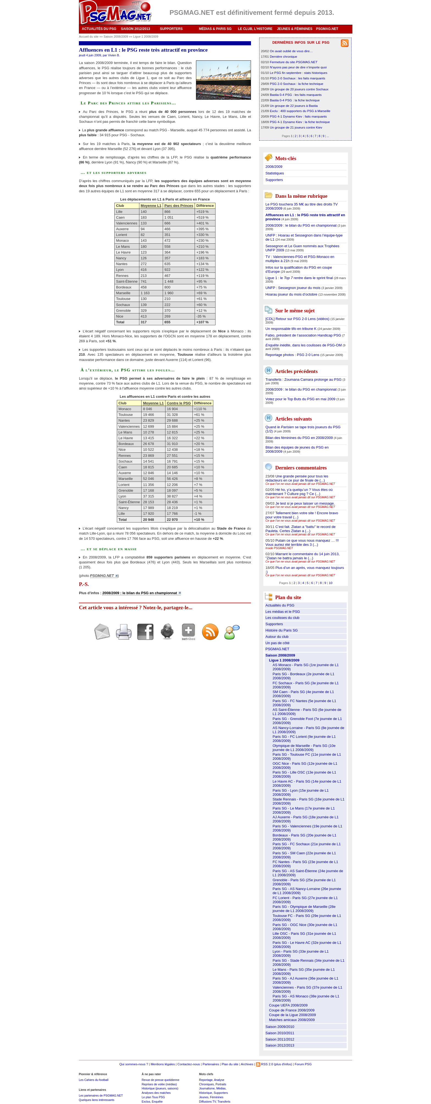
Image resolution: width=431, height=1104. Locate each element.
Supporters (274, 180)
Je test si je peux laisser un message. (305, 503)
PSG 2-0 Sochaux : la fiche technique (296, 83)
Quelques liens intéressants (96, 1100)
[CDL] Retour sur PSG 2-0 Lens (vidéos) (298, 319)
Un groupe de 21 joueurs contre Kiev (296, 127)
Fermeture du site (293, 62)
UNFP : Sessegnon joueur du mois (294, 288)
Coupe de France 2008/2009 (292, 1010)
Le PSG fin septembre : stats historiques (298, 72)
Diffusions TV (207, 1101)
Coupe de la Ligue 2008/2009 (292, 1015)
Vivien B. (114, 55)
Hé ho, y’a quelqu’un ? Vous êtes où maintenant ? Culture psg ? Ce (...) (299, 492)
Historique (205, 1092)
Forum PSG (303, 1064)
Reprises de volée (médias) (159, 1084)
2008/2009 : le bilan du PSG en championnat (302, 225)
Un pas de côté (277, 643)
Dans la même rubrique (301, 196)
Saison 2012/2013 (280, 1045)
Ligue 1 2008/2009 (145, 36)
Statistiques (275, 173)
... (328, 136)
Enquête (157, 1101)
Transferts (223, 1101)
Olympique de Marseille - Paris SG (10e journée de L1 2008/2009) (304, 748)
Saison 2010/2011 (280, 1033)
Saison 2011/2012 (280, 1039)
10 (330, 583)
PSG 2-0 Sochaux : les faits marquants (297, 78)
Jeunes (203, 1097)
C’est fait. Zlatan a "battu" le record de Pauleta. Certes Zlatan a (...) (301, 529)
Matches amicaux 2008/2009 (292, 1020)
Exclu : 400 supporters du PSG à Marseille (300, 111)
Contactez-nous (189, 1064)
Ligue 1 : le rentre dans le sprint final (300, 278)
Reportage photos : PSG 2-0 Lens (293, 355)
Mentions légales (163, 1064)
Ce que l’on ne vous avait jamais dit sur (300, 483)
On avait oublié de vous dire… (291, 51)
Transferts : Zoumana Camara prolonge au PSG (304, 379)
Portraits (221, 1084)
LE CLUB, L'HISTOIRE (255, 29)
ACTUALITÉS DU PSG (99, 29)
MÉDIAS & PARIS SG (215, 29)
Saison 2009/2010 (280, 1027)
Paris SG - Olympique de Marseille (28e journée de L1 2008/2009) (304, 909)
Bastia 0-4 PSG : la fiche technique (295, 100)
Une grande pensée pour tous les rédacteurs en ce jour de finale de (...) (297, 478)
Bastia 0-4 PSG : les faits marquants (296, 94)
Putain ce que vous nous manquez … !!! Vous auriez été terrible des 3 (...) (302, 542)
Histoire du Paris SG (282, 630)
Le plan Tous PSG (153, 1097)
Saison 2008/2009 (116, 36)
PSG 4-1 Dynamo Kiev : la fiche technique (300, 122)
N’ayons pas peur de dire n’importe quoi (298, 67)
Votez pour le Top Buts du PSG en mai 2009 (301, 399)
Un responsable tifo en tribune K (291, 329)
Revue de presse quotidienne (160, 1079)
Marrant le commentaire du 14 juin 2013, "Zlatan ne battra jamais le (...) (303, 556)
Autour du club (277, 637)
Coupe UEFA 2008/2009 (288, 1005)
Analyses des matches (156, 1092)
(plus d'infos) (283, 1064)
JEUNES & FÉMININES (295, 29)
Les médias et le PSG (283, 612)
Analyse (219, 1079)
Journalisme (207, 1088)
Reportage (205, 1079)
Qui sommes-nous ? (133, 1064)
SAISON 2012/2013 (135, 29)
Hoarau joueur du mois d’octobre (292, 294)
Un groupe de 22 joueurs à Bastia (294, 105)
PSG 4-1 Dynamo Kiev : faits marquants (298, 116)
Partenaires (211, 1064)
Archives (247, 1064)
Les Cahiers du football (94, 1079)
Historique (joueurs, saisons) (160, 1088)
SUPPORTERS (171, 29)
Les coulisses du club (283, 618)
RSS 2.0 (264, 1064)
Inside (279, 548)
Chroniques (206, 1084)
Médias (221, 1088)
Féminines (216, 1097)
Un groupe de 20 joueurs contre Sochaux (299, 89)
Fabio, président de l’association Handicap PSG (304, 335)
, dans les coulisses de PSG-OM (304, 345)
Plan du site (230, 1064)
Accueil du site (88, 36)
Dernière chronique (283, 56)
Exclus (146, 1101)
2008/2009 (274, 167)
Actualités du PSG (280, 605)
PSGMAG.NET (327, 29)
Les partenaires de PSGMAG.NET (101, 1095)
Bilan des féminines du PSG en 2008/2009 (300, 438)
